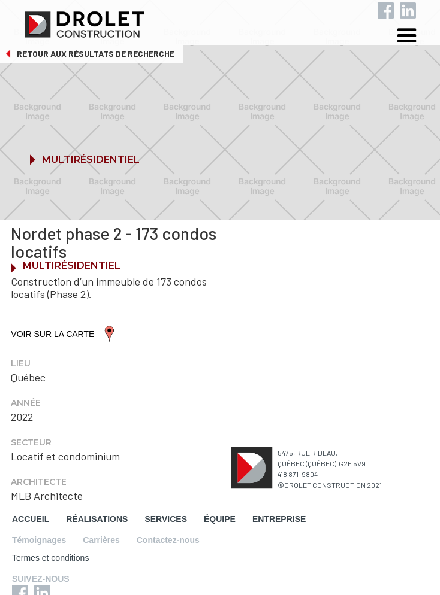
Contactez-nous (168, 540)
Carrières (101, 540)
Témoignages (39, 540)
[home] (228, 22)
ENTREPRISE (279, 519)
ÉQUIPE (220, 519)
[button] (416, 37)
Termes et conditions (50, 558)
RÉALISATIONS (97, 519)
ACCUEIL (30, 519)
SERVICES (165, 519)
